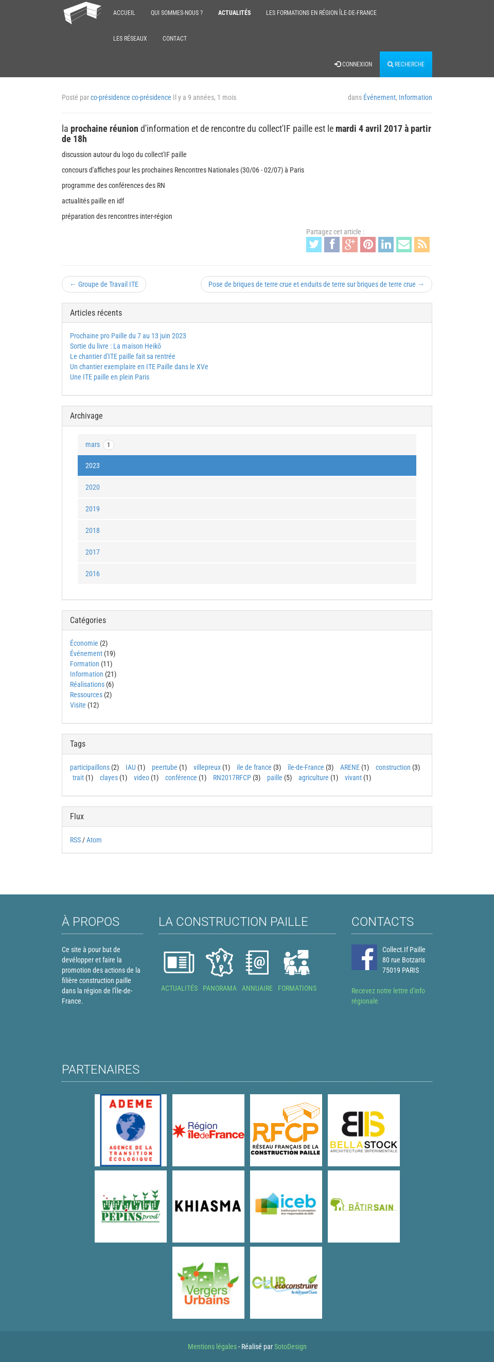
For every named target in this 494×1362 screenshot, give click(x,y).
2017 (92, 552)
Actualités (234, 12)
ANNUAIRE (257, 988)
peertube (165, 767)
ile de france (254, 767)
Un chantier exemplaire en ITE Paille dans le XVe (139, 367)
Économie (84, 643)
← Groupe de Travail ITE (103, 284)
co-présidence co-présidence (131, 97)
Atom (94, 840)
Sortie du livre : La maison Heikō (115, 346)
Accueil (124, 12)
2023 (92, 465)
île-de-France (306, 767)
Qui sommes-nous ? (177, 12)
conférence (181, 777)
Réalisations (87, 684)
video (141, 777)
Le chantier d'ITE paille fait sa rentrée (122, 356)
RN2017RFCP (232, 777)
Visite (78, 705)
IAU (131, 767)
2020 (92, 487)
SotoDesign (290, 1346)
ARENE (350, 767)
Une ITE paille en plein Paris (109, 377)
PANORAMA (220, 988)
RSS (75, 840)
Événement (379, 97)
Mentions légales (212, 1346)
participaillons (90, 767)
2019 (92, 509)
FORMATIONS (297, 988)
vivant (353, 777)
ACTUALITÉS (179, 988)
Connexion (353, 64)
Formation (84, 664)
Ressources (86, 695)
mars (99, 445)
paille (275, 777)
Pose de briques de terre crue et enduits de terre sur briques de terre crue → (316, 284)
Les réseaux (130, 38)
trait (78, 777)
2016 (92, 574)
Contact (175, 38)
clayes (109, 777)
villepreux (207, 767)
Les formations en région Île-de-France (321, 12)
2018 (92, 530)
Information (415, 97)
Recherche (406, 64)
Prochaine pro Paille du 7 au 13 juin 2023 (128, 336)
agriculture (313, 777)
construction (393, 767)
